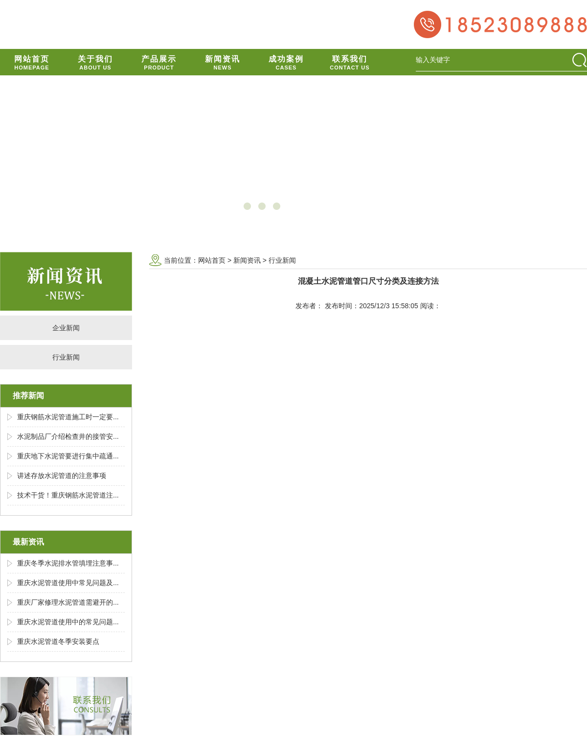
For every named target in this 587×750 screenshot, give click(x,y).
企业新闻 (66, 328)
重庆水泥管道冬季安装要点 (58, 641)
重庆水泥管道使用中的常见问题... (68, 622)
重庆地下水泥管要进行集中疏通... (68, 456)
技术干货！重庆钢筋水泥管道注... (68, 495)
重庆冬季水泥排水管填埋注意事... (68, 563)
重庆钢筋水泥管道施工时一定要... (68, 417)
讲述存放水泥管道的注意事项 (61, 475)
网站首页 (212, 260)
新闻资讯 (247, 260)
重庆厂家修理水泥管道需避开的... (68, 602)
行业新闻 (66, 357)
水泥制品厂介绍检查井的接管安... (68, 436)
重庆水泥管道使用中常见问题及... (68, 583)
